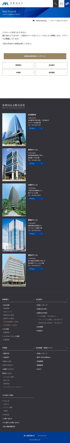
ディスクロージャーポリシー (12, 387)
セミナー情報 (7, 407)
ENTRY (39, 369)
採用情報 (40, 361)
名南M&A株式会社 (41, 20)
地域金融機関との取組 (10, 322)
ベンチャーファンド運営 (11, 336)
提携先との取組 (8, 318)
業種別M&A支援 (8, 315)
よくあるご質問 (8, 377)
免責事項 (6, 384)
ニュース (6, 401)
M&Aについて (7, 312)
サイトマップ (42, 436)
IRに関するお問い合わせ (11, 422)
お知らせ (6, 404)
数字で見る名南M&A (43, 357)
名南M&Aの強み (42, 313)
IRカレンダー (7, 361)
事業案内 (5, 299)
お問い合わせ (7, 419)
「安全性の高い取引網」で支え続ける (49, 323)
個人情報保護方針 (9, 426)
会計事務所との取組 (10, 325)
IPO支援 (6, 329)
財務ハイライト (8, 369)
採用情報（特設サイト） (44, 348)
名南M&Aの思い (42, 309)
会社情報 (40, 327)
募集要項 (40, 365)
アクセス (32, 128)
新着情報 (6, 308)
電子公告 (6, 380)
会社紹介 (6, 357)
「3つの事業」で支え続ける (46, 316)
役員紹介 (40, 331)
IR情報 (4, 348)
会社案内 (39, 299)
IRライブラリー (8, 365)
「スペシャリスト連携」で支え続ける (49, 319)
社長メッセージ (42, 305)
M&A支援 (6, 305)
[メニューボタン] (67, 3)
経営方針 (6, 353)
